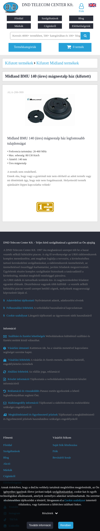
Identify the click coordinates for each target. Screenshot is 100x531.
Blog (81, 18)
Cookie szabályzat (74, 500)
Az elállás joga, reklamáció (31, 371)
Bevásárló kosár (62, 457)
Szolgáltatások (50, 18)
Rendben (65, 525)
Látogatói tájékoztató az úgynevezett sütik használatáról (47, 315)
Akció (6, 463)
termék (75, 47)
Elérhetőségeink (81, 26)
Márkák (18, 26)
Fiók (55, 451)
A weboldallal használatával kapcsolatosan (42, 307)
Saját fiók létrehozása (65, 445)
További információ (40, 525)
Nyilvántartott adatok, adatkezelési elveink (43, 300)
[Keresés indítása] (85, 36)
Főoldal (18, 18)
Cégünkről (50, 26)
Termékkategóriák (25, 47)
